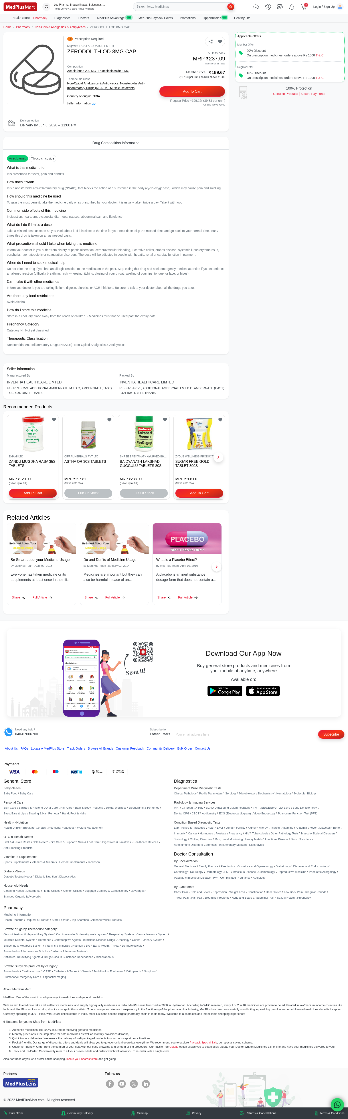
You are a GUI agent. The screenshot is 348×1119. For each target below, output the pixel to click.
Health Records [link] (13, 920)
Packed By (126, 375)
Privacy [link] (196, 1113)
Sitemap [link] (142, 1113)
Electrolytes (256, 845)
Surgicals (150, 971)
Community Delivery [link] (80, 1113)
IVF (215, 877)
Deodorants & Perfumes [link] (144, 808)
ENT (227, 872)
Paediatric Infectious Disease (192, 877)
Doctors (84, 18)
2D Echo (284, 808)
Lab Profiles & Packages (189, 828)
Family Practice (208, 866)
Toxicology (180, 839)
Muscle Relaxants (122, 88)
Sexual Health (286, 898)
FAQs (24, 748)
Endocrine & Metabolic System (23, 945)
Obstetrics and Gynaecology (255, 866)
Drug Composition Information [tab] (116, 143)
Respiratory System (121, 934)
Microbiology (247, 793)
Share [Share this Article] (18, 597)
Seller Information (81, 103)
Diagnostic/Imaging (54, 977)
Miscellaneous (105, 957)
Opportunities (215, 18)
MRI (176, 808)
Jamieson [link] (94, 862)
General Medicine (185, 866)
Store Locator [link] (60, 920)
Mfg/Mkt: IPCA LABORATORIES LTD (90, 46)
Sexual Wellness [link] (115, 808)
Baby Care (26, 793)
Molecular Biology (305, 793)
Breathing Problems (216, 898)
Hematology (283, 793)
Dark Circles (273, 892)
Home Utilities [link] (51, 891)
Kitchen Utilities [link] (72, 891)
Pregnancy (235, 833)
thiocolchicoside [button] (42, 158)
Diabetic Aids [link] (67, 876)
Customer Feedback (130, 748)
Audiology (259, 877)
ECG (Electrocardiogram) (235, 813)
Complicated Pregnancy (235, 877)
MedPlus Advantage (114, 18)
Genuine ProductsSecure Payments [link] (299, 94)
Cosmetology (266, 872)
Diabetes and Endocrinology (311, 866)
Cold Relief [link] (40, 842)
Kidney (252, 828)
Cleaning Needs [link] (14, 891)
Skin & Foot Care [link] (89, 842)
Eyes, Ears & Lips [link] (15, 813)
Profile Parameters (211, 793)
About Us (11, 748)
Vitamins (287, 828)
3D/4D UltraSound (217, 808)
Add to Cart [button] (192, 91)
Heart (211, 828)
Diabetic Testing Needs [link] (18, 876)
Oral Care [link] (51, 808)
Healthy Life (242, 18)
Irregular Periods (315, 892)
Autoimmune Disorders (188, 845)
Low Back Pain (293, 892)
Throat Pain (181, 898)
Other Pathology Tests (285, 833)
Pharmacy (40, 18)
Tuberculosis (260, 833)
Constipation (255, 892)
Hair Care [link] (66, 808)
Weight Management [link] (90, 828)
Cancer (192, 833)
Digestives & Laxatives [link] (116, 842)
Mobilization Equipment (108, 971)
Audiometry (209, 813)
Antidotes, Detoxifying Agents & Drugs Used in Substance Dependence (48, 957)
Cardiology (181, 872)
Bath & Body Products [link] (89, 808)
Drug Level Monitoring (229, 839)
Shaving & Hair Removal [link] (44, 813)
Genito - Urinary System (147, 940)
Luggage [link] (90, 891)
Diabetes (325, 828)
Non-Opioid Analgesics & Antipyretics (59, 27)
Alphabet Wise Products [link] (106, 920)
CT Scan (187, 808)
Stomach (211, 845)
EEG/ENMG (269, 808)
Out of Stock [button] (88, 493)
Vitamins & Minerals (57, 945)
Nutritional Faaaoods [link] (61, 828)
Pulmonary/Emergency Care (21, 977)
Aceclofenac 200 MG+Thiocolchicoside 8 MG (98, 71)
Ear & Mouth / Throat (106, 945)
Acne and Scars (242, 898)
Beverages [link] (137, 891)
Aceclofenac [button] (17, 158)
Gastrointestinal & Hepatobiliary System (28, 934)
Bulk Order (184, 748)
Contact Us (202, 748)
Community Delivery (161, 748)
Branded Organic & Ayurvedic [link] (22, 896)
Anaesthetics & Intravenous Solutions (27, 951)
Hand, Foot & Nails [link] (74, 813)
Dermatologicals (132, 945)
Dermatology (214, 872)
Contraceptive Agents (67, 940)
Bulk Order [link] (16, 1113)
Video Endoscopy (264, 813)
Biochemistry (265, 793)
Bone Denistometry (305, 808)
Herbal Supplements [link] (72, 862)
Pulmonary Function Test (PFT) (297, 813)
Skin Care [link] (10, 808)
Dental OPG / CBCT (187, 813)
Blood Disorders (301, 839)
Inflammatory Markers (233, 845)
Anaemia (301, 828)
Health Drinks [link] (12, 828)
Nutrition (77, 945)
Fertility (240, 828)
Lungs (229, 828)
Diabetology (283, 866)
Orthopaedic (134, 971)
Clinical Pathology (185, 793)
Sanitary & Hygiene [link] (31, 808)
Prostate (221, 833)
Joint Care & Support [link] (62, 842)
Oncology (123, 940)
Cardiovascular (31, 971)
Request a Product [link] (37, 920)
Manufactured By (18, 375)
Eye (87, 945)
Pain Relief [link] (23, 842)
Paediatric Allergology (322, 872)
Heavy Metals (254, 839)
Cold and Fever (200, 892)
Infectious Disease (276, 839)
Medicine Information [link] (18, 915)
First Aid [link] (9, 842)
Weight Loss (237, 892)
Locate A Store (47, 748)
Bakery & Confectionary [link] (113, 891)
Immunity (180, 833)
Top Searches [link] (80, 920)
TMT (256, 808)
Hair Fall (196, 898)
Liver (220, 828)
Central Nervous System (151, 934)
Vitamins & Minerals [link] (44, 862)
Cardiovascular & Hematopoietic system (81, 934)
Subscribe (331, 734)
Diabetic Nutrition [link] (46, 876)
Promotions (188, 18)
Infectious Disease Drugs (99, 940)
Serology (231, 793)
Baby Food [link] (10, 793)
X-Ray (199, 808)
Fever (313, 828)
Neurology (196, 872)
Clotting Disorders (201, 839)
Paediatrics (228, 866)
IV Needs (86, 971)
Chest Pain (181, 892)
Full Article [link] (42, 597)
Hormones (44, 940)
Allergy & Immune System (69, 951)
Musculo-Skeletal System (20, 940)
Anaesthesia (11, 971)
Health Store (17, 18)
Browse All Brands (100, 748)
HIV (247, 833)
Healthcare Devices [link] (145, 842)
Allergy (263, 828)
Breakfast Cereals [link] (34, 828)
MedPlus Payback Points (155, 18)
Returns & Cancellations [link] (261, 1113)
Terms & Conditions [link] (332, 1113)
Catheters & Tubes (65, 971)
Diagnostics (62, 18)
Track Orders (76, 748)
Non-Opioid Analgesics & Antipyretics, (93, 83)
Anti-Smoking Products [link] (18, 848)
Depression (219, 892)
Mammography (240, 808)
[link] (20, 6)
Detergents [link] (33, 891)
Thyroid (275, 828)
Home (7, 27)
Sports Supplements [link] (16, 862)
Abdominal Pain (265, 898)
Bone (336, 828)
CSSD (47, 971)
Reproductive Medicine (291, 872)
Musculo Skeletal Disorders (318, 833)
